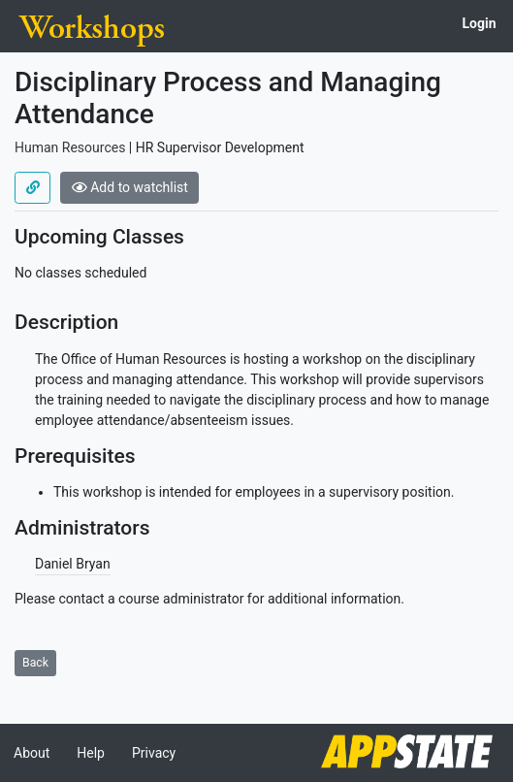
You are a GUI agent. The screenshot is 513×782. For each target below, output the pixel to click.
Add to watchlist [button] (130, 187)
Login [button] (479, 23)
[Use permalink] (32, 188)
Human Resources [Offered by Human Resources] (70, 147)
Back (35, 662)
